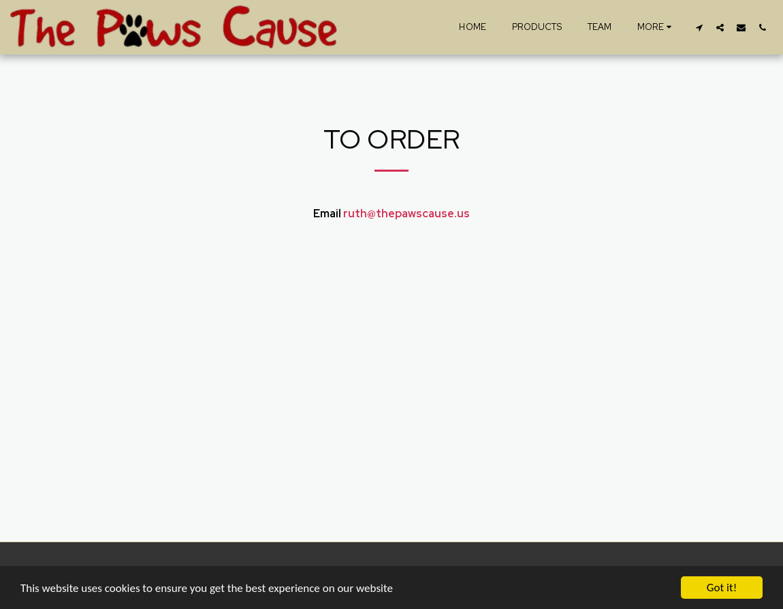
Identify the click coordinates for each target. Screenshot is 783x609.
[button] (699, 27)
